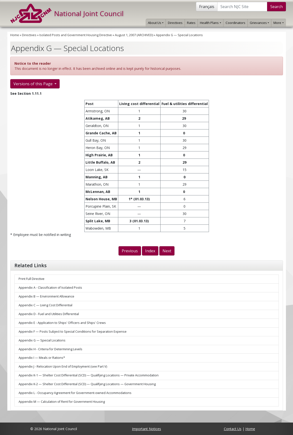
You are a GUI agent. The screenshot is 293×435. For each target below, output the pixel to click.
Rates (191, 23)
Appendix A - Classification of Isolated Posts (50, 288)
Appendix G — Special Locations (179, 35)
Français (206, 6)
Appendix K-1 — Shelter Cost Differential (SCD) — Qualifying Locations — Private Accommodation (89, 375)
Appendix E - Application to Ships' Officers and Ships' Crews (62, 323)
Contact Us (232, 428)
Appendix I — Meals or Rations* (42, 358)
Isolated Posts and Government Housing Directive (75, 35)
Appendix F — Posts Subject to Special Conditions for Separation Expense (73, 331)
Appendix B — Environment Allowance (46, 296)
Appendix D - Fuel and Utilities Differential (49, 314)
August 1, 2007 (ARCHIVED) (134, 35)
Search (276, 6)
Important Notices (146, 428)
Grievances (259, 23)
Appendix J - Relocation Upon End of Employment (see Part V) (63, 366)
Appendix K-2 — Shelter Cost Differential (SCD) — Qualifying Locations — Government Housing (87, 384)
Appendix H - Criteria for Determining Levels (50, 349)
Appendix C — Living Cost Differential (45, 305)
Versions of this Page (33, 83)
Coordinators (235, 23)
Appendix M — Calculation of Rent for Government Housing (62, 402)
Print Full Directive (31, 279)
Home (14, 35)
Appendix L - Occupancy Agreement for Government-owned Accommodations (75, 393)
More (278, 23)
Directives (175, 23)
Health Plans (210, 23)
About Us (155, 23)
